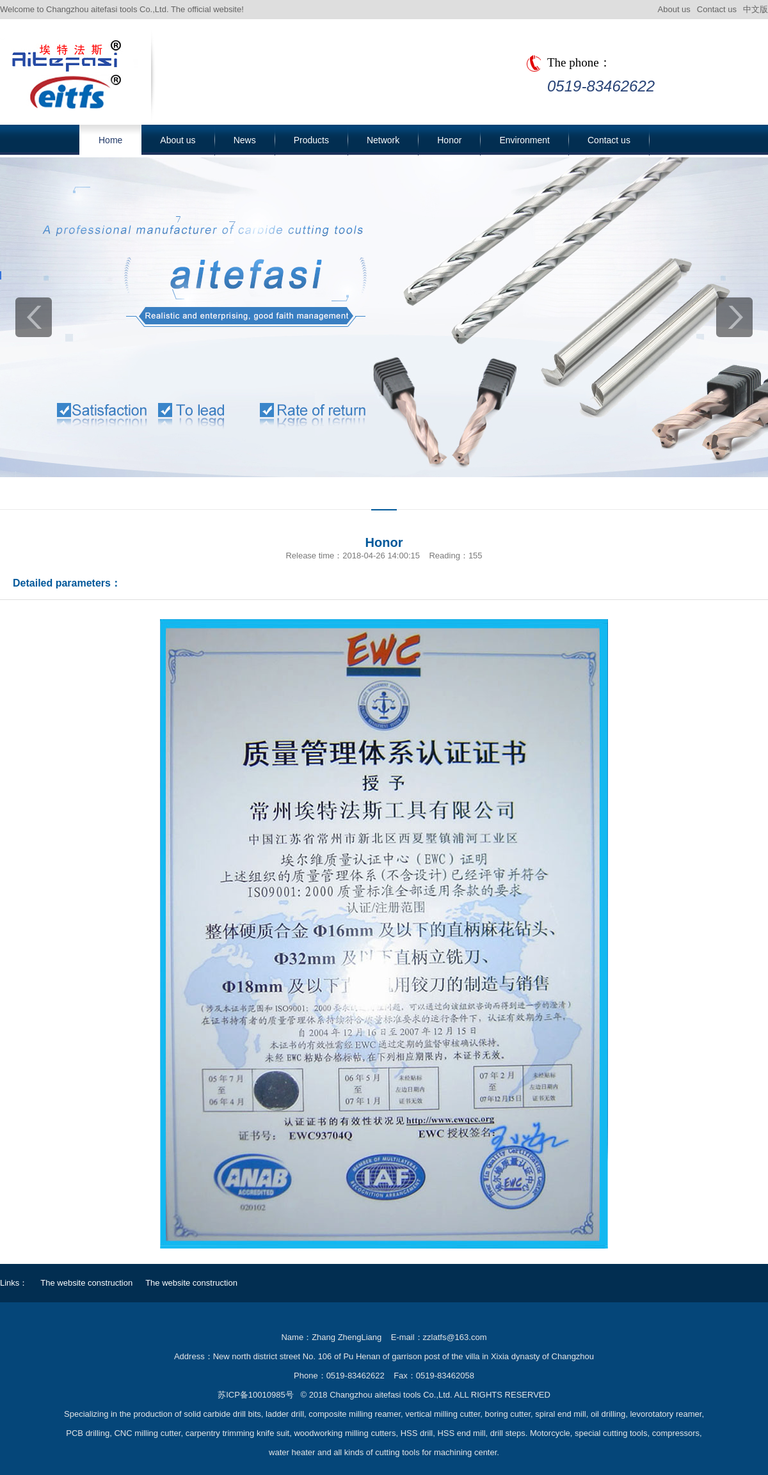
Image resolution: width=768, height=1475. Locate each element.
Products (311, 140)
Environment (524, 140)
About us (674, 9)
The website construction (86, 1283)
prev (33, 317)
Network (383, 140)
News (245, 140)
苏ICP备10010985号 (256, 1395)
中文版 (755, 9)
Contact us (717, 9)
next (734, 317)
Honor (449, 140)
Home (110, 140)
